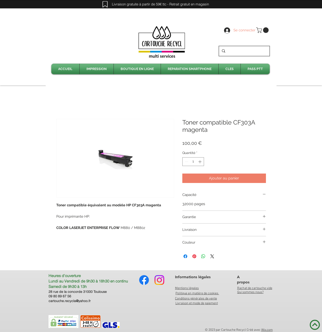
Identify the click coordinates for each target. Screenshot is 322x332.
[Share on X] (212, 256)
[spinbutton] (193, 162)
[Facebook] (144, 280)
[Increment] (200, 162)
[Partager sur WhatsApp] (203, 256)
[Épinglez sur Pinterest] (194, 256)
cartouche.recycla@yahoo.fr (70, 301)
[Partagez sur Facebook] (185, 256)
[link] (263, 30)
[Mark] (105, 4)
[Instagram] (159, 280)
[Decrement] (186, 162)
